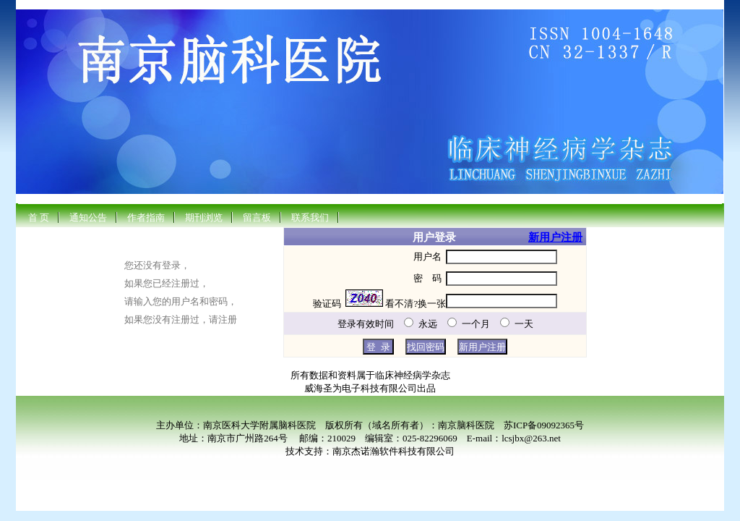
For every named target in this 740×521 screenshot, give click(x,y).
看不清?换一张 (415, 303)
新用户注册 (555, 237)
